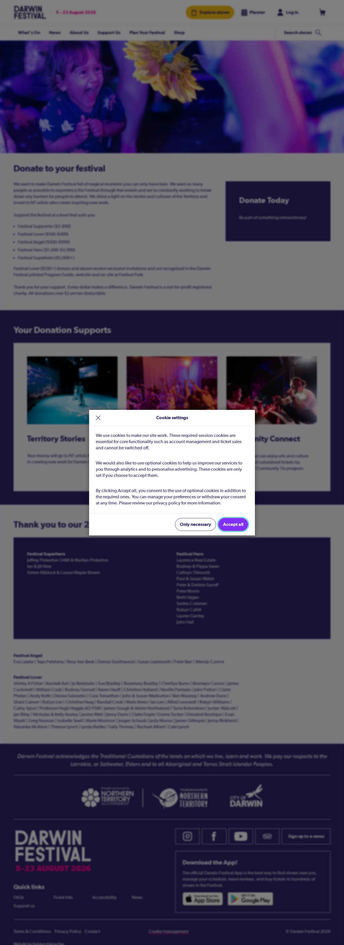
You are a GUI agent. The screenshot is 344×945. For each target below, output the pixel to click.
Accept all (233, 524)
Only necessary (195, 524)
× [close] (98, 417)
